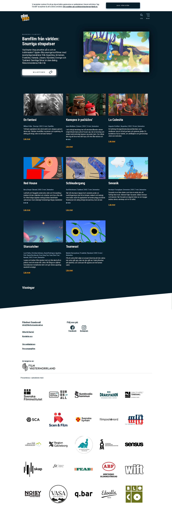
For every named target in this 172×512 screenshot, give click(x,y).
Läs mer (27, 139)
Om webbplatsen (28, 344)
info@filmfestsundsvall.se (32, 325)
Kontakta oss (27, 336)
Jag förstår (122, 5)
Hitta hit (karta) (28, 332)
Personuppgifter (28, 349)
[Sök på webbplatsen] (139, 16)
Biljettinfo (39, 72)
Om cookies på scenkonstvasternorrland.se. (80, 7)
